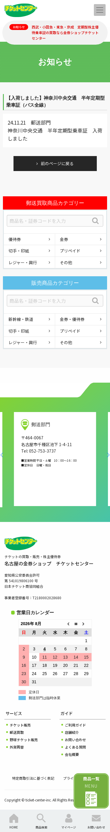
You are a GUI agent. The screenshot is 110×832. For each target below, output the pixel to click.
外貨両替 (17, 746)
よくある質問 (75, 746)
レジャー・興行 (23, 262)
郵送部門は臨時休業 (44, 698)
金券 (64, 239)
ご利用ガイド (75, 724)
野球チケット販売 (24, 739)
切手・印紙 (19, 251)
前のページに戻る (57, 163)
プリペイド (70, 251)
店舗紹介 (72, 732)
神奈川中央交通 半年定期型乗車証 (47, 130)
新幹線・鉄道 (21, 319)
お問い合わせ (75, 739)
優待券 (15, 239)
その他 (66, 262)
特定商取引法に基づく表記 (33, 778)
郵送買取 (17, 732)
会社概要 (72, 754)
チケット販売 (20, 724)
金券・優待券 (72, 319)
